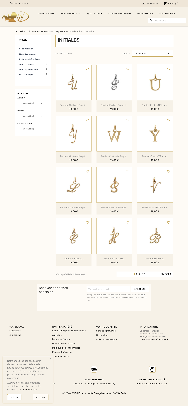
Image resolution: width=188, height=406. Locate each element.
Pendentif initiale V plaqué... (155, 207)
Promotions (15, 330)
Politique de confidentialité (66, 347)
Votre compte (106, 326)
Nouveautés (15, 335)
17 (143, 274)
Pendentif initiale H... (114, 258)
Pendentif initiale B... (155, 258)
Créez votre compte (106, 339)
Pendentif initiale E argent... (114, 105)
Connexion (102, 335)
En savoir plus (30, 389)
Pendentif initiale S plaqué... (114, 207)
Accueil (23, 40)
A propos (57, 335)
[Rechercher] (167, 20)
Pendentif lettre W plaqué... (114, 156)
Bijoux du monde (94, 13)
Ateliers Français (46, 13)
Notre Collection (145, 13)
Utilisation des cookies (63, 343)
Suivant (166, 274)
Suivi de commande (106, 330)
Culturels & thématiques (120, 13)
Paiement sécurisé (62, 352)
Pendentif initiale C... (74, 258)
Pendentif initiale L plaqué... (73, 207)
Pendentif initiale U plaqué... (73, 105)
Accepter (40, 397)
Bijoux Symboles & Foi (70, 13)
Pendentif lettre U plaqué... (155, 105)
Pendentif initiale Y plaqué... (73, 156)
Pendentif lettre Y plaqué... (155, 156)
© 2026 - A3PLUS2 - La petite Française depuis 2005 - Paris (94, 393)
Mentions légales (61, 339)
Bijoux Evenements (168, 13)
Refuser (14, 397)
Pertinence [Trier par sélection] (152, 53)
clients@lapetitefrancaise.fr (154, 339)
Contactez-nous (61, 356)
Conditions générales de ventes (69, 330)
